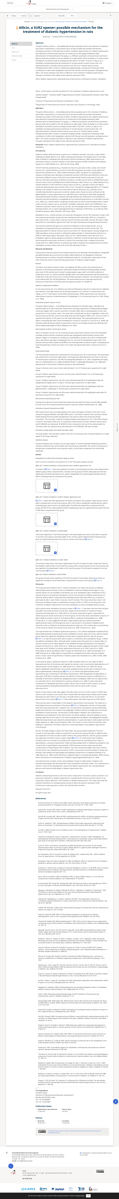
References (15, 51)
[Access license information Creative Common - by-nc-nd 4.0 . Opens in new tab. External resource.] (42, 1130)
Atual (30, 16)
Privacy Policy (80, 1195)
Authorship (46, 36)
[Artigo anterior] (22, 15)
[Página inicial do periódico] (7, 15)
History (14, 59)
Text (13, 47)
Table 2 (39, 500)
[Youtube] (31, 1178)
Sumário (14, 16)
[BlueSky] (23, 1178)
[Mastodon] (25, 1178)
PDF (72, 16)
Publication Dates (17, 55)
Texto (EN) (61, 16)
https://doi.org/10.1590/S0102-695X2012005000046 (71, 21)
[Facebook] (29, 1178)
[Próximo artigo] (38, 15)
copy (91, 21)
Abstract (15, 43)
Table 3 (88, 538)
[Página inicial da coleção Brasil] (13, 1174)
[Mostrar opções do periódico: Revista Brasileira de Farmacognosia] (72, 9)
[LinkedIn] (27, 1178)
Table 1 (48, 468)
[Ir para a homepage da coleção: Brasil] (50, 3)
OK (88, 1195)
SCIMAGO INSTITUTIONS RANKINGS (65, 36)
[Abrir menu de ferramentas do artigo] (10, 1100)
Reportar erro (117, 427)
